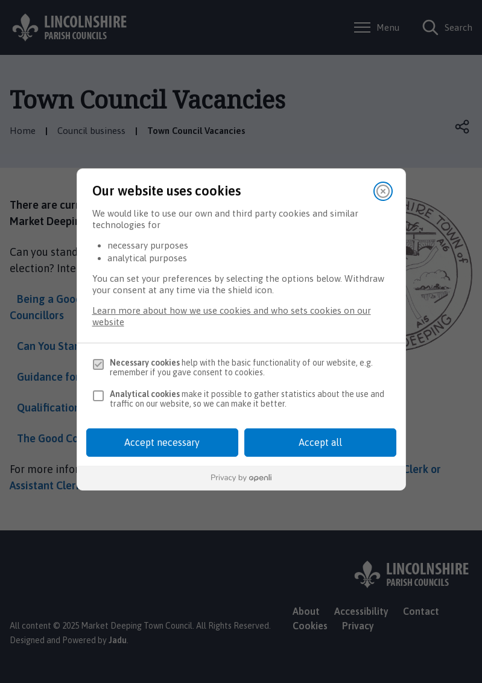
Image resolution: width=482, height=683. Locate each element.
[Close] (383, 191)
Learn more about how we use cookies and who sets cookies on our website (231, 316)
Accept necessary (162, 442)
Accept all (320, 442)
